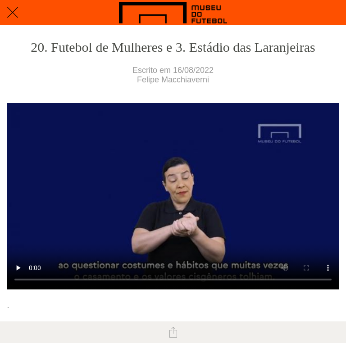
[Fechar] (12, 12)
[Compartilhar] (173, 332)
